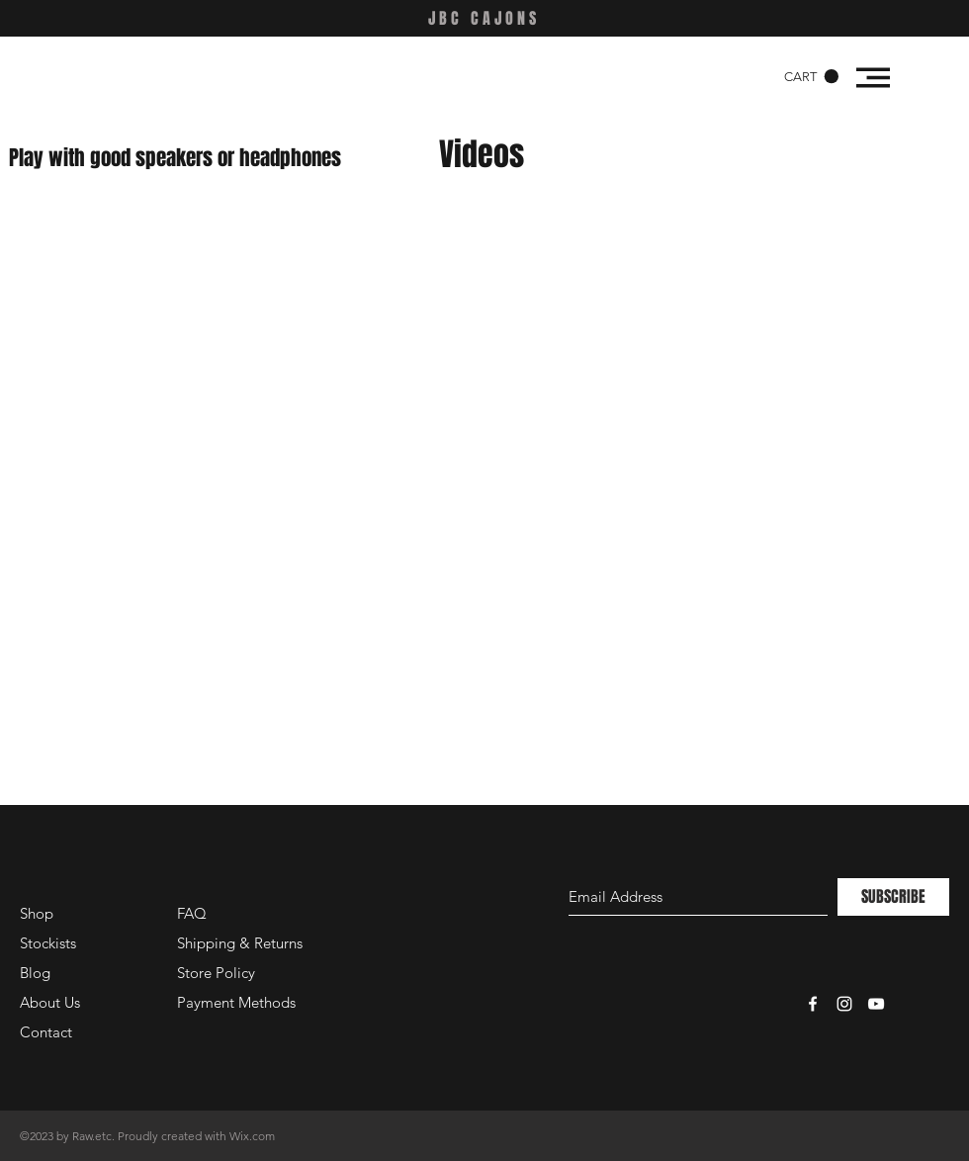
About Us (50, 1002)
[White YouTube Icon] (876, 1004)
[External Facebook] (237, 354)
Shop (36, 913)
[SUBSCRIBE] (893, 897)
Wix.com (252, 1135)
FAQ (192, 913)
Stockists (48, 943)
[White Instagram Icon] (844, 1004)
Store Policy (216, 972)
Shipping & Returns (240, 943)
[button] (811, 76)
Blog (35, 972)
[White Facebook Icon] (813, 1004)
